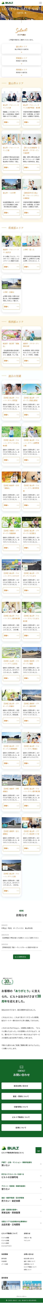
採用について (21, 1135)
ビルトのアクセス (6, 1254)
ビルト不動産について (20, 1124)
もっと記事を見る (20, 961)
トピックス (27, 1248)
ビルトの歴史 (5, 1251)
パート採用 (4, 1272)
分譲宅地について (21, 1113)
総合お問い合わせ (21, 1091)
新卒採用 (4, 1267)
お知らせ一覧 (28, 1246)
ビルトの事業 (5, 1248)
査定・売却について (21, 1102)
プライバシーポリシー (21, 1304)
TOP (38, 1159)
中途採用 (4, 1269)
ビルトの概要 (5, 1246)
